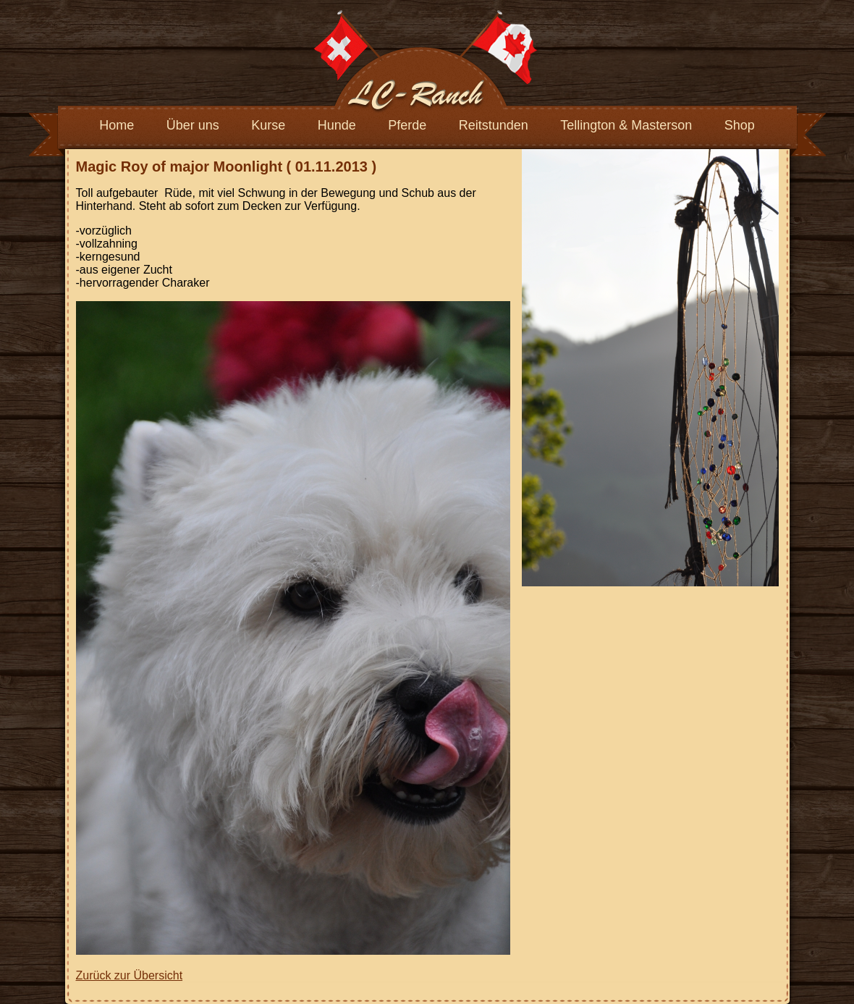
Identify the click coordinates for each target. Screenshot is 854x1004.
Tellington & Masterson (626, 125)
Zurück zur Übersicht (129, 975)
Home (116, 125)
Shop (739, 125)
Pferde (407, 125)
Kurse (268, 125)
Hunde (337, 125)
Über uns (192, 125)
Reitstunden (493, 125)
